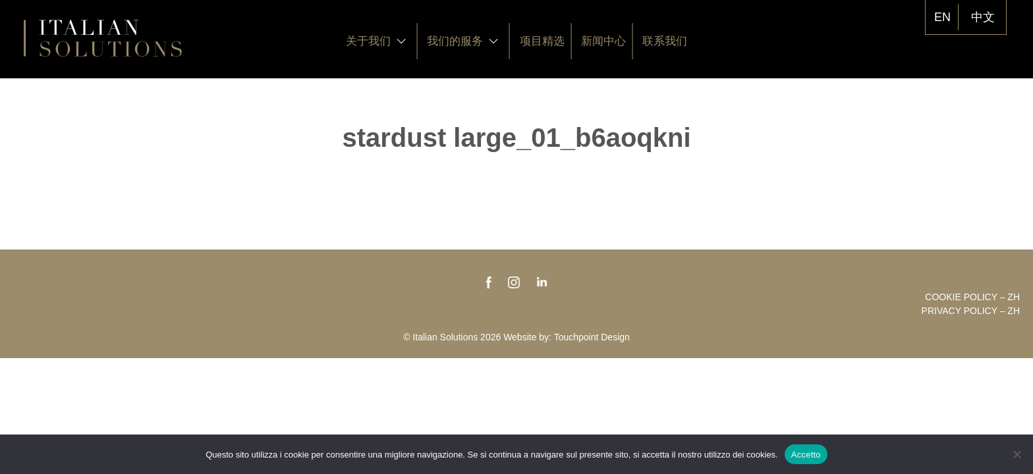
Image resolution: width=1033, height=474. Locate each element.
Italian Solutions (103, 38)
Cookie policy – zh (972, 297)
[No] (1016, 454)
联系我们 (664, 41)
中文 (983, 17)
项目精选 (542, 41)
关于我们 (376, 41)
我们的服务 (463, 41)
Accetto (806, 455)
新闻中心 (603, 41)
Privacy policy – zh (971, 310)
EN (942, 17)
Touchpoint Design (592, 337)
